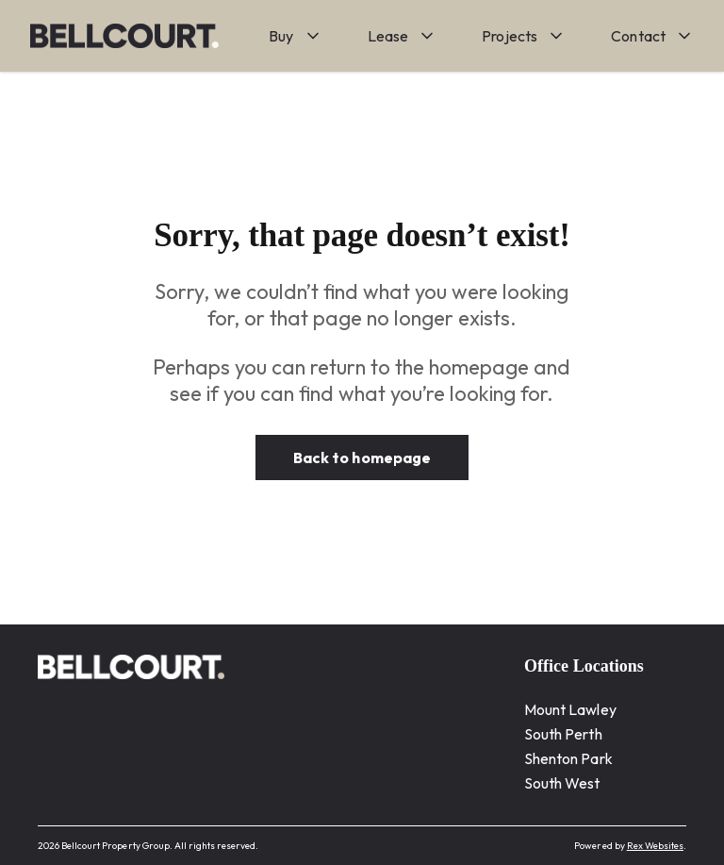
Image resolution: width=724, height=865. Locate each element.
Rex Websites (655, 846)
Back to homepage (362, 457)
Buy (281, 35)
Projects (509, 35)
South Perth (563, 733)
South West (562, 783)
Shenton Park (568, 758)
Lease (388, 35)
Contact (638, 35)
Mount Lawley (570, 709)
